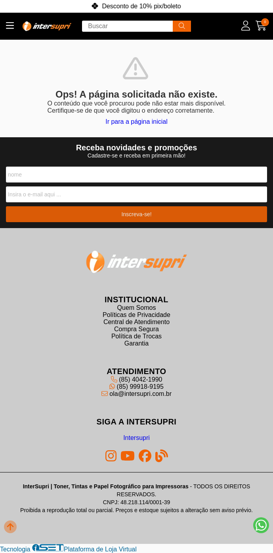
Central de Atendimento (136, 322)
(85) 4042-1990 (136, 379)
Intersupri (136, 437)
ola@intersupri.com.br (136, 393)
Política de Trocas (136, 336)
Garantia (136, 343)
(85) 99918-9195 (136, 386)
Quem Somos (136, 307)
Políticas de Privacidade (136, 314)
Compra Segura (136, 329)
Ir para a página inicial (136, 121)
